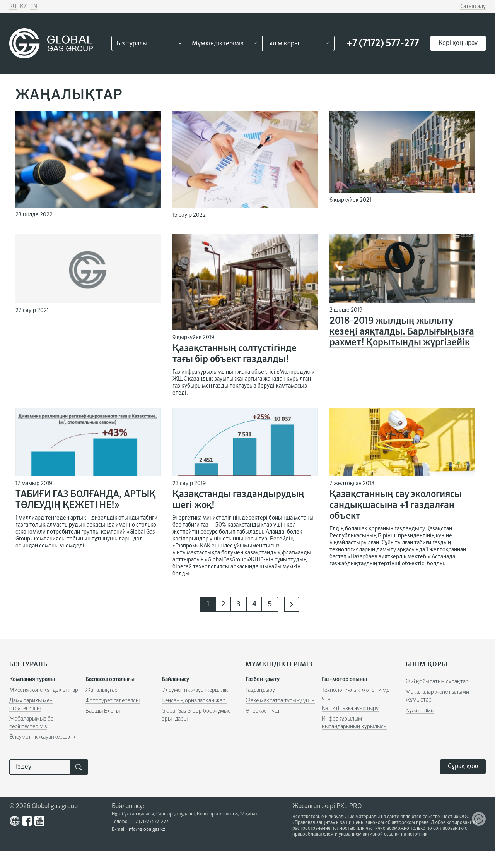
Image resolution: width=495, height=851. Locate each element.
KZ (23, 6)
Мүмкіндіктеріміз (218, 44)
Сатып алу (473, 6)
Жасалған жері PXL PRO (327, 806)
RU (13, 6)
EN (33, 6)
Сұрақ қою (463, 766)
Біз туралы (131, 44)
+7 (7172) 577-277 (383, 43)
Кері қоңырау (458, 43)
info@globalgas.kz (146, 829)
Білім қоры (283, 44)
